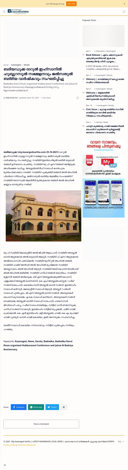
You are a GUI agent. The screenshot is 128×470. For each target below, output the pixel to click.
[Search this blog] (58, 11)
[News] (105, 123)
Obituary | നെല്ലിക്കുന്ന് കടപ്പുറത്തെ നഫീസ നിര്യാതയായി (105, 82)
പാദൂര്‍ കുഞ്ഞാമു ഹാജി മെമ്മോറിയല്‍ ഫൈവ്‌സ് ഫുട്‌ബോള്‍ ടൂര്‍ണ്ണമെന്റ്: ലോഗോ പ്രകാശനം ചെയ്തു (105, 130)
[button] (123, 11)
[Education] (101, 52)
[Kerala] (109, 76)
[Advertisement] (46, 39)
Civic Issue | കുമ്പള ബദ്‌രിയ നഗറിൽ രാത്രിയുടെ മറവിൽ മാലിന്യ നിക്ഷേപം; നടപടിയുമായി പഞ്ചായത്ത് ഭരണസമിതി (104, 114)
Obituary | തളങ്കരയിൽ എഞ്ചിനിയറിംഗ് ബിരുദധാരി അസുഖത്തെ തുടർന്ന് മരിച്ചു (100, 97)
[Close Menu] (124, 4)
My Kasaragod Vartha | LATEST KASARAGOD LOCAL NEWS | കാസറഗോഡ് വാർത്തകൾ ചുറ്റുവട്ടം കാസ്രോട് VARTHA (74, 460)
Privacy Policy (20, 464)
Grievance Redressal (37, 464)
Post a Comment (46, 443)
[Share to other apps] (74, 426)
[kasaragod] (110, 52)
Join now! (71, 4)
